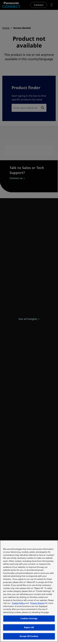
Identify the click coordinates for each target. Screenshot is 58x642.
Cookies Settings (28, 618)
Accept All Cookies (29, 636)
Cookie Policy (18, 603)
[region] (29, 591)
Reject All (29, 627)
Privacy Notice (37, 603)
